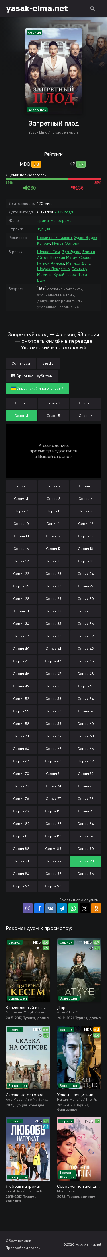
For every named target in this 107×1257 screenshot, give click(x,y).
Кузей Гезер (65, 274)
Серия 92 (53, 861)
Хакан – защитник (75, 1094)
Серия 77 (53, 798)
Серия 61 (21, 736)
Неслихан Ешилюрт (54, 237)
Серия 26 (53, 586)
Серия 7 (21, 511)
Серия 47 (53, 673)
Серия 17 (53, 548)
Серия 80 (53, 811)
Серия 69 (85, 761)
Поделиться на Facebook (39, 908)
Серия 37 (21, 636)
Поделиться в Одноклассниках (96, 908)
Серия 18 (85, 548)
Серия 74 (53, 786)
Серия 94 (21, 873)
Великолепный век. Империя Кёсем (28, 1007)
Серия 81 (85, 811)
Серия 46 (21, 673)
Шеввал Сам (48, 251)
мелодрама (61, 220)
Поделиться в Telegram (62, 908)
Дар (61, 1007)
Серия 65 (53, 748)
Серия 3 (86, 486)
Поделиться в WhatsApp (73, 908)
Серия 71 (53, 773)
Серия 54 (86, 698)
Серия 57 (86, 711)
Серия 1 (21, 486)
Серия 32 (53, 611)
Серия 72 (86, 773)
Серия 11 (53, 523)
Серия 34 (21, 623)
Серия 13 (21, 536)
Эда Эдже (71, 251)
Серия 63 (86, 736)
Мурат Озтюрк (65, 243)
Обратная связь (20, 1241)
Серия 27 (86, 586)
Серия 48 (85, 673)
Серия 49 (21, 686)
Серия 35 (53, 623)
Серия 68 (53, 761)
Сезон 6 (86, 415)
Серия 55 (21, 711)
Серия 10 (21, 523)
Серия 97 (21, 886)
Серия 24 (86, 573)
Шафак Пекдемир (53, 269)
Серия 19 (21, 561)
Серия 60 (85, 723)
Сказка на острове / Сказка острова (28, 1094)
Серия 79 (21, 811)
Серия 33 (86, 611)
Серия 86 (53, 836)
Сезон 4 (21, 415)
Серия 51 (85, 686)
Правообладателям (23, 1248)
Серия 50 (53, 686)
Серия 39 (86, 636)
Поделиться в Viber (28, 908)
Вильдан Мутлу (63, 257)
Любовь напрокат (23, 1186)
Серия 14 (53, 536)
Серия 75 (86, 786)
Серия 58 (21, 723)
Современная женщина (79, 1186)
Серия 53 (53, 698)
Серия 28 (21, 598)
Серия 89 (53, 848)
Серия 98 (53, 886)
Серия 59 (53, 723)
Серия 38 (53, 636)
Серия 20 (53, 561)
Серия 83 (53, 823)
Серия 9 (85, 511)
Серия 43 (21, 661)
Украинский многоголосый (37, 388)
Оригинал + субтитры (32, 376)
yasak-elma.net (37, 8)
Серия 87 (86, 836)
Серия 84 (85, 823)
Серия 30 (86, 598)
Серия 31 (21, 611)
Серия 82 (21, 823)
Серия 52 (21, 698)
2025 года (63, 212)
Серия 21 (85, 561)
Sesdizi (48, 363)
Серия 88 (21, 848)
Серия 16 (21, 548)
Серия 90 (85, 848)
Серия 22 (21, 573)
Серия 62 (53, 736)
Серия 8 (53, 511)
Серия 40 (21, 648)
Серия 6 (85, 498)
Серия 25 (21, 586)
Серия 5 (53, 498)
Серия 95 (53, 873)
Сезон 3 (85, 403)
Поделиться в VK (50, 908)
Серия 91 (21, 861)
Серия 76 (21, 798)
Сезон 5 (53, 415)
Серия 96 (85, 873)
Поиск (92, 8)
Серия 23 (53, 573)
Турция (43, 229)
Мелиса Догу (78, 263)
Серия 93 (86, 861)
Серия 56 (53, 711)
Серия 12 (85, 523)
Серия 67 (21, 761)
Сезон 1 (21, 403)
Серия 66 (85, 748)
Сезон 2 (53, 403)
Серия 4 (21, 498)
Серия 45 (86, 661)
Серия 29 (53, 598)
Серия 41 (53, 648)
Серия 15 (85, 536)
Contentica (20, 363)
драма (43, 220)
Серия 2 (53, 486)
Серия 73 (21, 786)
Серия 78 (86, 798)
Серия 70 (21, 773)
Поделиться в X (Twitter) (85, 908)
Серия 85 (21, 836)
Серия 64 (21, 748)
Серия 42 (86, 648)
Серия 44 (53, 661)
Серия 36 (86, 623)
